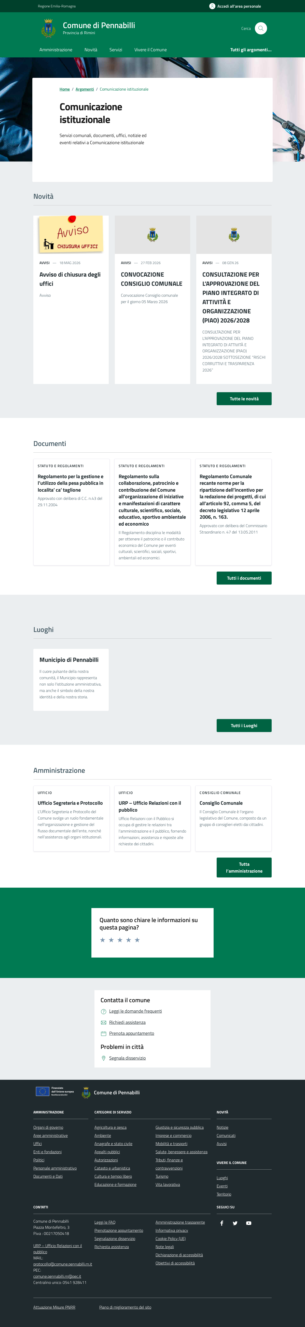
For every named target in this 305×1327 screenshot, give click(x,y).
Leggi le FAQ (105, 1222)
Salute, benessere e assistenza (181, 1152)
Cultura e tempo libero (113, 1176)
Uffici (37, 1143)
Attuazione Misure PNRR (54, 1307)
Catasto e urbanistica (112, 1168)
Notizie (222, 1127)
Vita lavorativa (168, 1184)
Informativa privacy (172, 1230)
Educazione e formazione (115, 1184)
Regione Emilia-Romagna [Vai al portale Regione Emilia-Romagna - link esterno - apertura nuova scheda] (57, 6)
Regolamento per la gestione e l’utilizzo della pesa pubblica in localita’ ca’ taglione (70, 483)
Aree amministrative (50, 1135)
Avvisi (222, 1143)
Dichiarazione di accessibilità (179, 1255)
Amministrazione (55, 49)
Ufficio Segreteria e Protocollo (70, 803)
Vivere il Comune (150, 49)
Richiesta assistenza (111, 1247)
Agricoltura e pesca (110, 1127)
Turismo (162, 1176)
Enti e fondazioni (47, 1152)
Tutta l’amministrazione (244, 867)
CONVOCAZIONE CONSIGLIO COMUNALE (151, 279)
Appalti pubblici (107, 1152)
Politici (38, 1160)
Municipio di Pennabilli (69, 659)
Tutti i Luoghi (244, 725)
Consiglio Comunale (221, 803)
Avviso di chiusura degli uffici (70, 279)
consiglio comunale (220, 792)
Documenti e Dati (48, 1176)
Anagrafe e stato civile (113, 1143)
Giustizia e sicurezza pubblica (180, 1127)
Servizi (115, 49)
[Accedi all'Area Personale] (235, 6)
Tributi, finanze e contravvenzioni (169, 1164)
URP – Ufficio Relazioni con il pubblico (150, 806)
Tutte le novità (244, 398)
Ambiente (102, 1135)
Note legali (165, 1247)
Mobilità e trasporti (171, 1143)
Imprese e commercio (173, 1135)
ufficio (45, 792)
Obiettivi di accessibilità (175, 1263)
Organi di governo (48, 1127)
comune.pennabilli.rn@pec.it (57, 1276)
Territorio (224, 1194)
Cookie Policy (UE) (171, 1238)
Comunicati (226, 1135)
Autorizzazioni (106, 1160)
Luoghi (222, 1178)
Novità (91, 49)
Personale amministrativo (55, 1168)
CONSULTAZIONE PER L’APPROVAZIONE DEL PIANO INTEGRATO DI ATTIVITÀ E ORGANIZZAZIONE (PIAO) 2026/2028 (230, 297)
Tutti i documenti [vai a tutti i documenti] (244, 578)
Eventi (222, 1186)
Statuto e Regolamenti (61, 465)
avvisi (44, 262)
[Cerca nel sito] (261, 28)
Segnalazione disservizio (114, 1238)
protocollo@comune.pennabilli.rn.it (62, 1264)
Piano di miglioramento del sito (125, 1307)
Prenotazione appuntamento (118, 1230)
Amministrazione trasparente (180, 1222)
